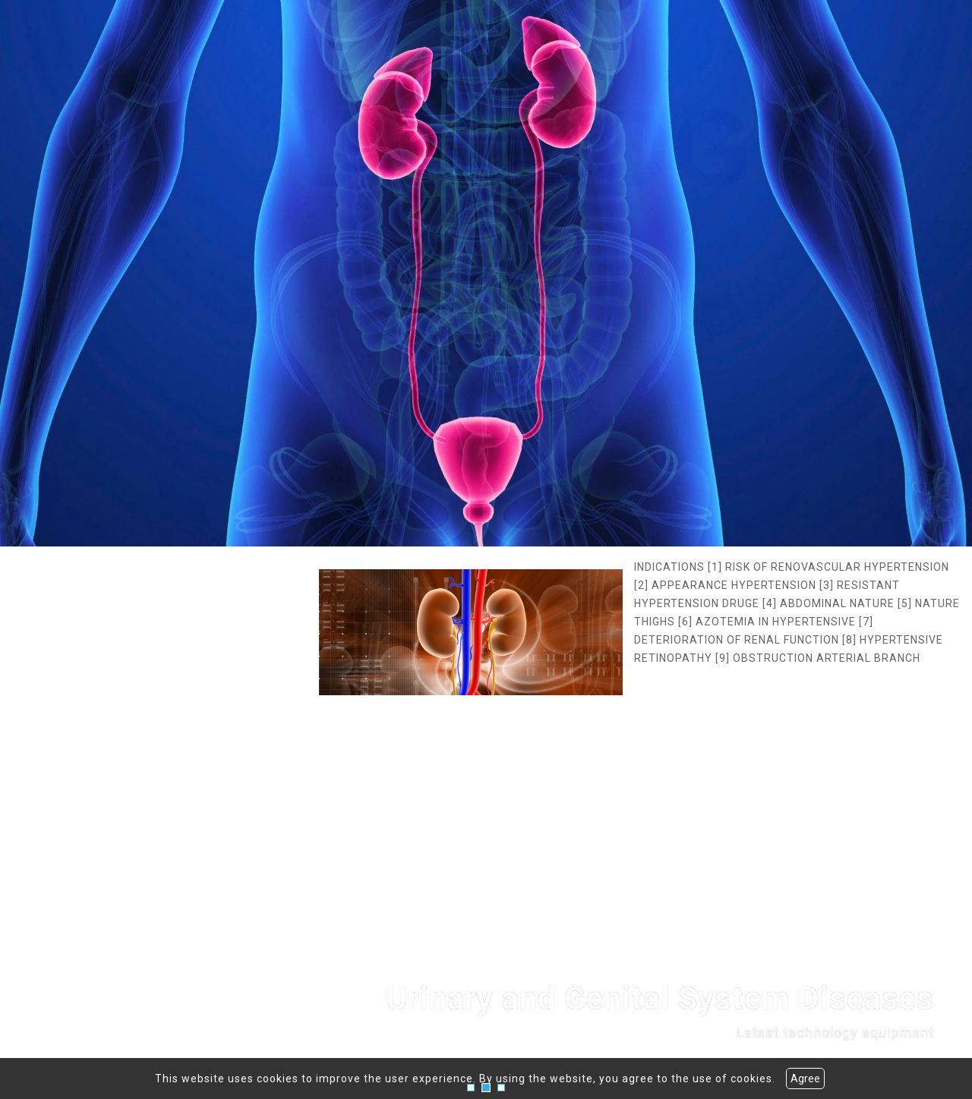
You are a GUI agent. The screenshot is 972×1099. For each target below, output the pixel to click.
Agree (805, 1078)
